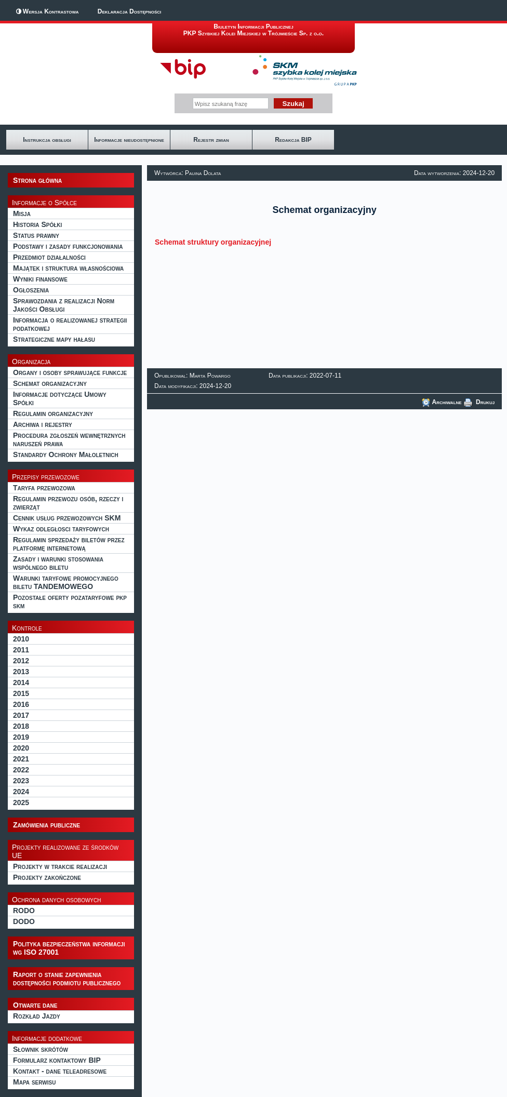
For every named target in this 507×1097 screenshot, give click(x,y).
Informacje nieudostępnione (129, 139)
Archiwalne (442, 402)
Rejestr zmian (211, 139)
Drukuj (479, 402)
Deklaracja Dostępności (129, 11)
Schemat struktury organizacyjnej (213, 242)
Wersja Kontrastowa (51, 11)
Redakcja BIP (293, 139)
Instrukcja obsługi (47, 139)
